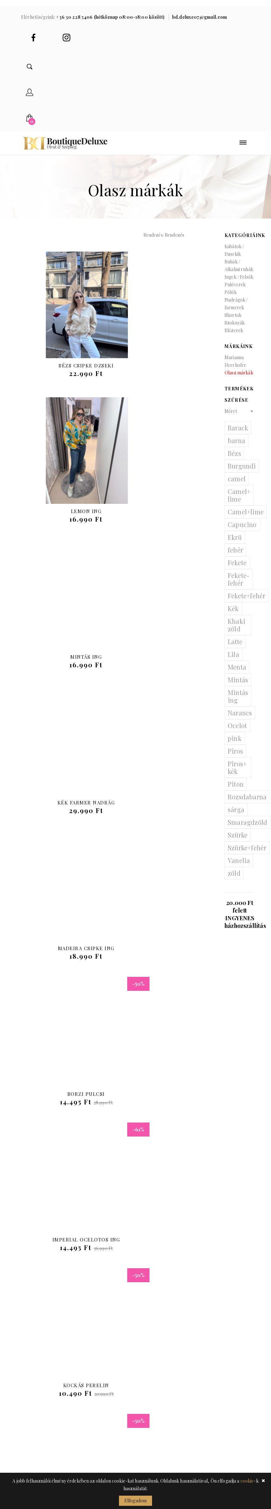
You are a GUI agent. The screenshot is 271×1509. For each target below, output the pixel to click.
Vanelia (239, 866)
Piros (235, 757)
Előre (236, 1160)
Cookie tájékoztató (156, 1367)
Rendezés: (153, 241)
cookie (247, 1481)
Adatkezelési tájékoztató (157, 1348)
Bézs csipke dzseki (68, 372)
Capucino (242, 530)
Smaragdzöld (247, 828)
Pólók (231, 299)
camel (237, 485)
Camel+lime (246, 518)
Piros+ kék (237, 774)
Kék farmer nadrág (163, 517)
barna (236, 446)
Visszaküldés (157, 1410)
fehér (235, 556)
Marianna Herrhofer (235, 367)
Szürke (237, 841)
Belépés (150, 1324)
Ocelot (237, 731)
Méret (231, 417)
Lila (233, 660)
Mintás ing (68, 517)
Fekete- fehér (238, 585)
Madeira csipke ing (68, 663)
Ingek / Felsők (239, 283)
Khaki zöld (236, 631)
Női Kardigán (68, 1100)
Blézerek (234, 337)
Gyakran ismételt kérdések (163, 1424)
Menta (237, 673)
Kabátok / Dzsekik (234, 256)
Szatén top (163, 1100)
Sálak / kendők (101, 1372)
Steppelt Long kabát (163, 954)
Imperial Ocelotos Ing (68, 809)
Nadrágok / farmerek (236, 310)
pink (234, 744)
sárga (236, 815)
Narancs (240, 719)
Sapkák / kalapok (103, 1362)
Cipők (88, 1334)
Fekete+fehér (246, 602)
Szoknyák (235, 329)
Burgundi (242, 472)
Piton (236, 790)
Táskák (90, 1324)
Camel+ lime (239, 501)
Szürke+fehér (247, 854)
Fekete (237, 569)
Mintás (238, 686)
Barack (238, 434)
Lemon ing (163, 372)
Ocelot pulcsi (68, 954)
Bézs (234, 459)
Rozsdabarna (247, 803)
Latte (235, 647)
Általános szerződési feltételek (155, 1391)
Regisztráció (157, 1334)
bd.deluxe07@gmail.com (52, 1265)
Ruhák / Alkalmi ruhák (239, 272)
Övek (87, 1343)
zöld (234, 879)
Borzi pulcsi (163, 663)
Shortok (233, 321)
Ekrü (235, 543)
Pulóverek (235, 291)
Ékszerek (93, 1353)
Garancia (152, 1439)
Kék (233, 614)
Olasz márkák (239, 379)
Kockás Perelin (163, 809)
